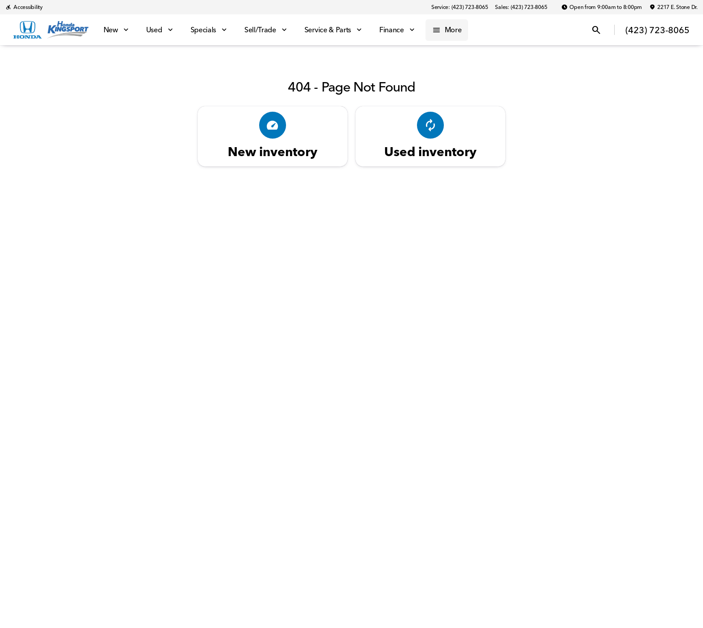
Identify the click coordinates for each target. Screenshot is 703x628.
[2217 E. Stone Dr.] (673, 7)
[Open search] (596, 30)
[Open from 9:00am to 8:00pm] (602, 7)
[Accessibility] (24, 7)
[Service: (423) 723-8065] (460, 7)
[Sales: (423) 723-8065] (521, 7)
